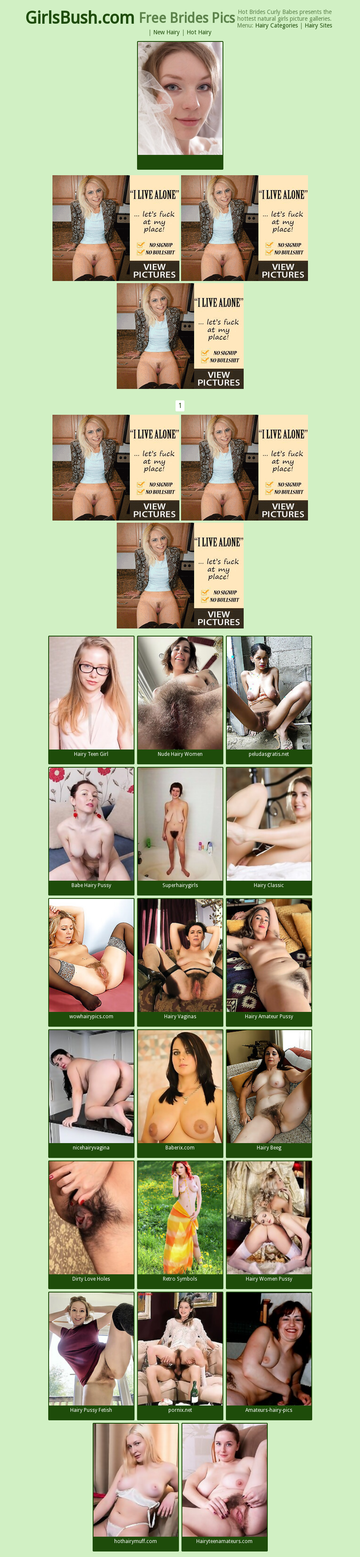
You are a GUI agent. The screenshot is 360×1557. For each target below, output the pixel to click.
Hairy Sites (318, 25)
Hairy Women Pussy (269, 1221)
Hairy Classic (269, 828)
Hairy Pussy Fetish (91, 1352)
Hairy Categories (276, 25)
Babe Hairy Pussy (91, 828)
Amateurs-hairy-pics (269, 1352)
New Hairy (166, 32)
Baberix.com (180, 1090)
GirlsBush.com (80, 18)
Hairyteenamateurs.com (224, 1484)
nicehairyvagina (91, 1090)
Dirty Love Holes (91, 1221)
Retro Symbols (180, 1221)
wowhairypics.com (91, 959)
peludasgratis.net (269, 697)
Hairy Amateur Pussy (269, 959)
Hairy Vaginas (180, 959)
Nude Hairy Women (180, 697)
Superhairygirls (180, 828)
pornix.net (180, 1352)
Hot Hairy (199, 32)
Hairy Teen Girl (91, 697)
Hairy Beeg (269, 1090)
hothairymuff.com (135, 1484)
